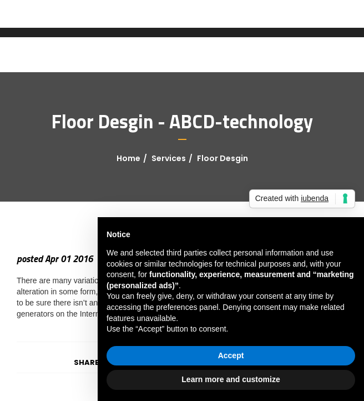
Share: (87, 362)
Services (168, 158)
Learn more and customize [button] (230, 379)
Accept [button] (231, 355)
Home (128, 158)
